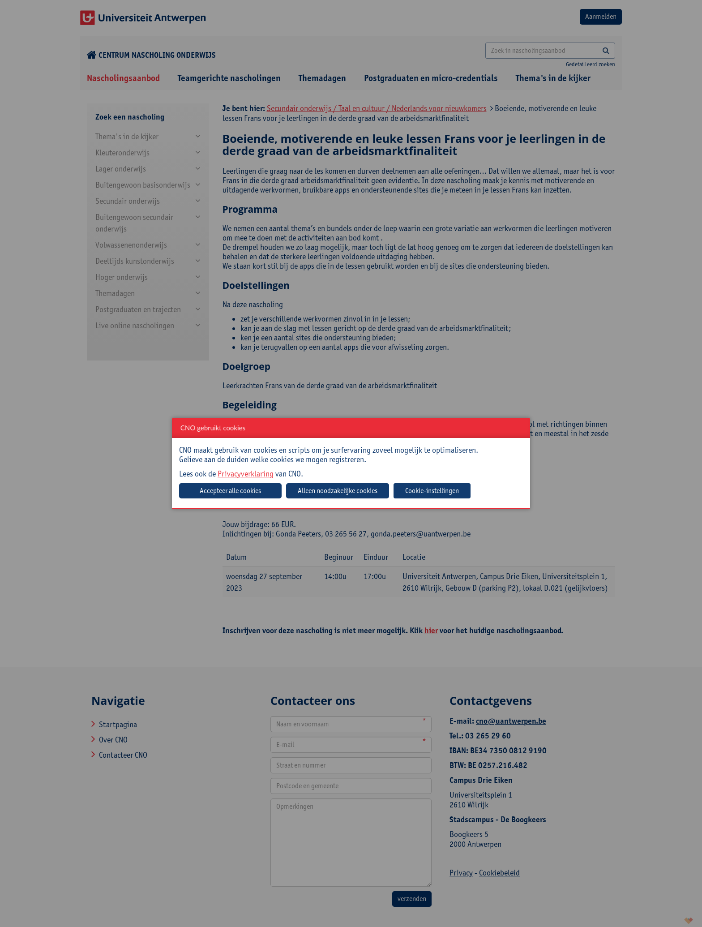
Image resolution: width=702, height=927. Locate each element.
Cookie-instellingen (432, 490)
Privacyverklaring (246, 473)
